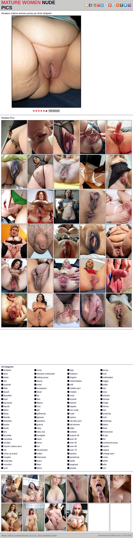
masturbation (74, 381)
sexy (104, 392)
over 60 (72, 446)
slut (103, 410)
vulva (104, 457)
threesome (107, 432)
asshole (6, 385)
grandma (39, 421)
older (70, 428)
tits (103, 439)
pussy (104, 370)
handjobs (39, 435)
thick (104, 428)
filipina (38, 403)
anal (4, 374)
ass (4, 381)
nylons (71, 417)
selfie (104, 385)
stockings (106, 421)
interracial (40, 457)
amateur (6, 370)
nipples (71, 406)
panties (72, 453)
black (5, 414)
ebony (38, 381)
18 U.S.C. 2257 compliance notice (43, 535)
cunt (4, 468)
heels (38, 439)
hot (37, 446)
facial (38, 392)
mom (70, 395)
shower (105, 399)
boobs (5, 424)
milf (70, 385)
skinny (105, 406)
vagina (105, 450)
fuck (37, 406)
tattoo (104, 424)
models (72, 392)
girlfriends (40, 414)
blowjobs (6, 421)
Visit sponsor (54, 111)
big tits (5, 406)
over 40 (72, 439)
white (104, 461)
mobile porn (74, 388)
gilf (36, 410)
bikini (4, 410)
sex (103, 388)
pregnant (72, 464)
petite (71, 461)
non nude (72, 410)
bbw (4, 388)
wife (104, 464)
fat (36, 395)
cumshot (6, 464)
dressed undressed (44, 374)
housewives (41, 450)
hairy (37, 428)
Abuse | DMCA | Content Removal (15, 535)
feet (37, 399)
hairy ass (39, 432)
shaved (105, 395)
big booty (6, 403)
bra (4, 432)
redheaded (107, 377)
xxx (103, 468)
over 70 (72, 450)
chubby (5, 443)
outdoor (72, 432)
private (71, 468)
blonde (5, 417)
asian (5, 377)
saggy (104, 381)
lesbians (72, 374)
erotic (38, 385)
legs (70, 370)
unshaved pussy (109, 443)
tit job (104, 435)
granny (38, 424)
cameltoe (6, 439)
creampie (6, 461)
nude (70, 414)
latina (38, 468)
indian (38, 453)
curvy (38, 370)
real (103, 374)
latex (37, 464)
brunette (6, 435)
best (4, 399)
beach (5, 392)
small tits (106, 414)
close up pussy (9, 453)
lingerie (72, 377)
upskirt (105, 446)
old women (73, 424)
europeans (40, 388)
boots (5, 428)
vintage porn (107, 453)
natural (71, 403)
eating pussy (41, 377)
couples (6, 457)
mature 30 (73, 435)
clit (3, 450)
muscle (71, 399)
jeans (38, 461)
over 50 (72, 443)
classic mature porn (11, 446)
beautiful (6, 395)
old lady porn (74, 421)
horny (38, 443)
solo (104, 417)
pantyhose (73, 457)
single (104, 403)
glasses (39, 417)
